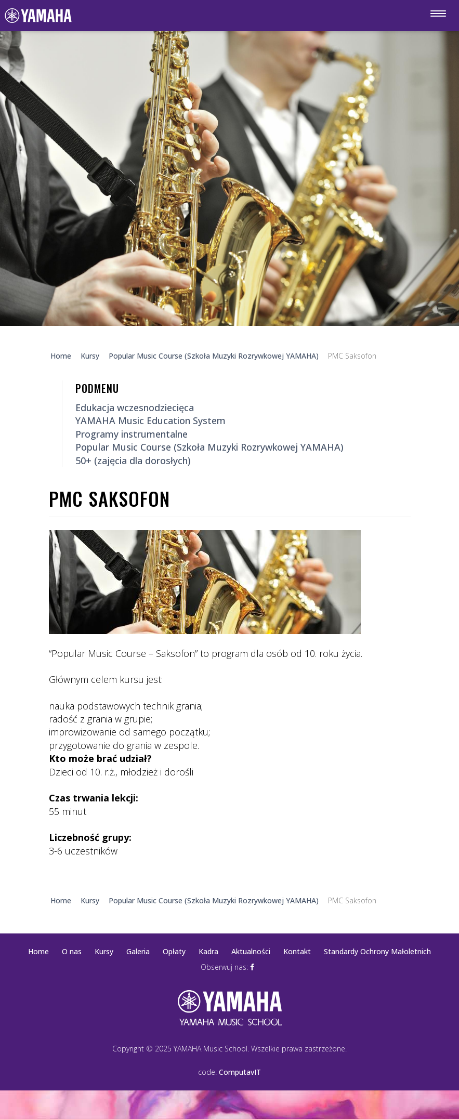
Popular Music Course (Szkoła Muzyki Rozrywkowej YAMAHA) (209, 447)
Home (38, 951)
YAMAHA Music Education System (150, 420)
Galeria (138, 951)
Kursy (104, 951)
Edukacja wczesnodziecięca (134, 407)
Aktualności (250, 951)
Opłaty (174, 951)
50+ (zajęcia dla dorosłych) (133, 460)
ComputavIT (240, 1072)
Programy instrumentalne (131, 434)
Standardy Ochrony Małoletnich (377, 951)
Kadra (208, 951)
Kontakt (297, 951)
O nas (72, 951)
